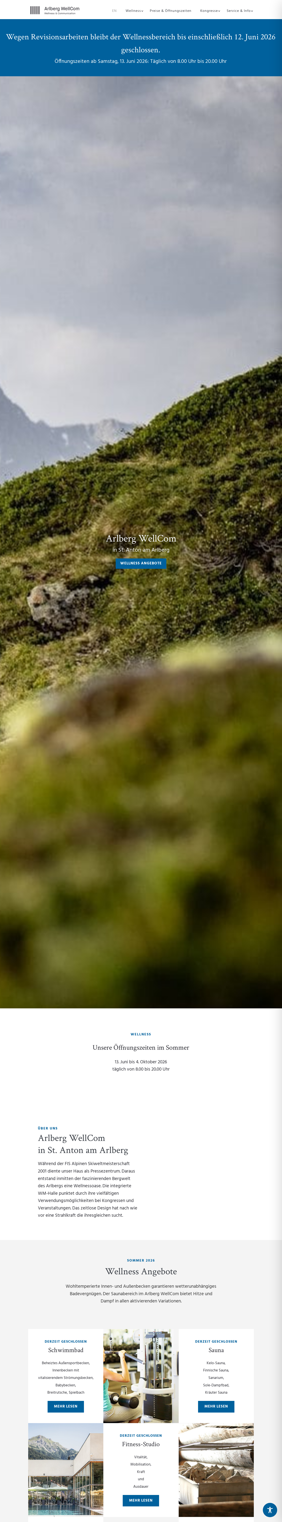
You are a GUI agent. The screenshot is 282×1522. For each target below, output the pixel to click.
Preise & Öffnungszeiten (170, 11)
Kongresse (209, 11)
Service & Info (239, 11)
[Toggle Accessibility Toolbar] (270, 1510)
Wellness (133, 11)
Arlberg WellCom (141, 537)
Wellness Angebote (141, 563)
